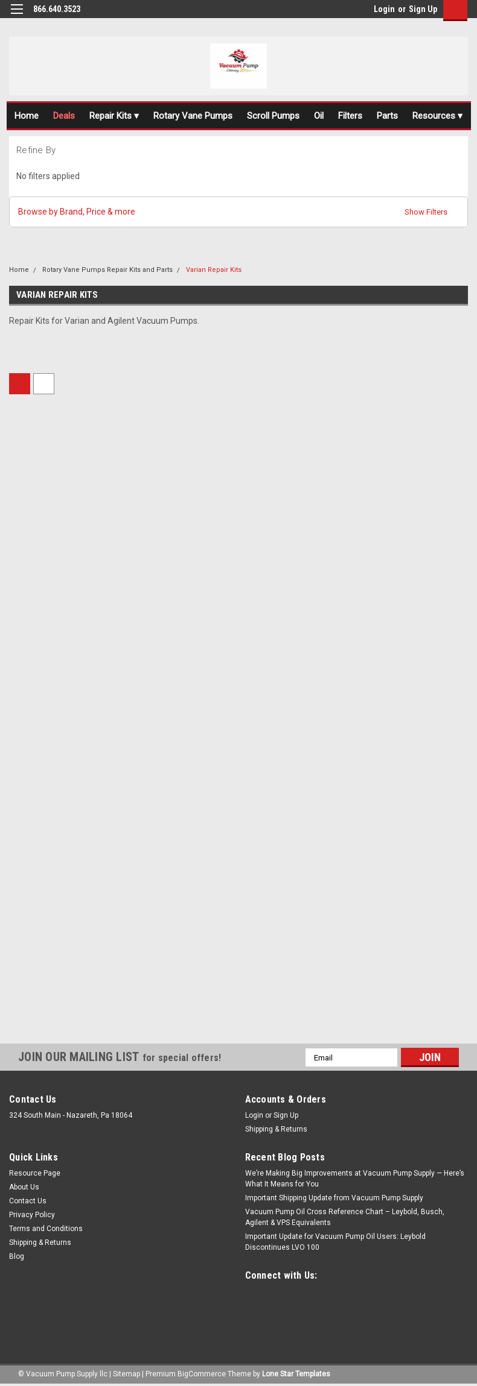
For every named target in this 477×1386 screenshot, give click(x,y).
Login (384, 9)
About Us (24, 1187)
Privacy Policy (32, 1215)
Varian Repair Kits (214, 270)
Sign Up (423, 9)
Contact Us (27, 1201)
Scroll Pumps (273, 115)
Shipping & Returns (276, 1129)
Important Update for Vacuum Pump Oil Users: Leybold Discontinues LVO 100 (335, 1242)
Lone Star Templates (296, 1374)
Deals (64, 115)
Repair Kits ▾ (114, 115)
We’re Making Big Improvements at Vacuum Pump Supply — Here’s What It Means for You (354, 1178)
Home (26, 115)
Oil (319, 115)
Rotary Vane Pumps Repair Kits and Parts (107, 270)
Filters (350, 115)
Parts (387, 115)
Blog (16, 1256)
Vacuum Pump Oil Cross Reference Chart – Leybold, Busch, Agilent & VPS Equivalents (344, 1217)
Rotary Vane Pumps (192, 115)
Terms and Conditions (46, 1228)
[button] (238, 212)
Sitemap (126, 1374)
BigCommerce (202, 1374)
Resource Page (34, 1173)
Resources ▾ (437, 115)
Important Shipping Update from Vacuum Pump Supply (334, 1198)
